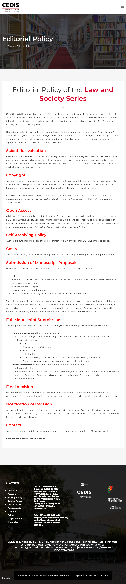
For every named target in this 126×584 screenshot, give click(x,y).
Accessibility (14, 508)
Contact (12, 511)
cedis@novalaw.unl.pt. (97, 431)
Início (9, 46)
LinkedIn (13, 522)
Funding (12, 494)
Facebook (17, 518)
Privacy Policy (15, 497)
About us (12, 490)
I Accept (104, 575)
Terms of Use (14, 504)
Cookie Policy (15, 501)
